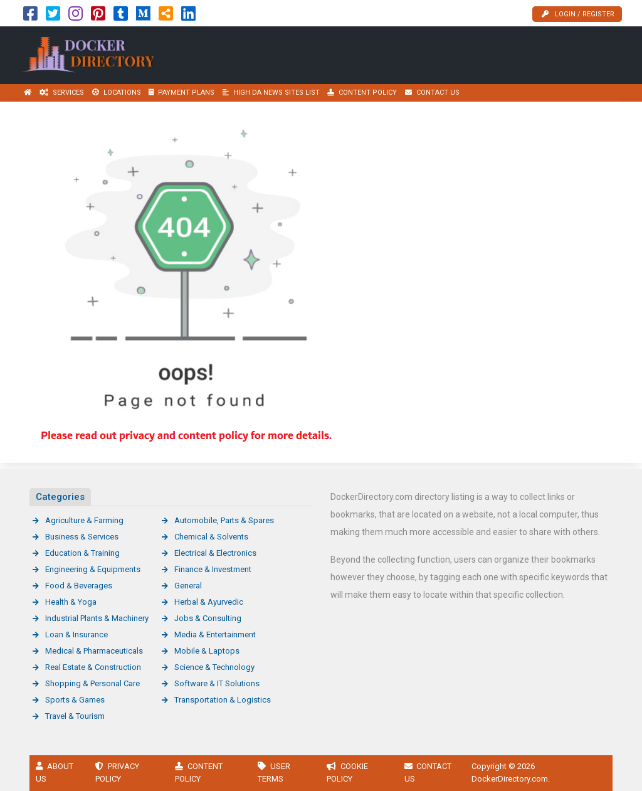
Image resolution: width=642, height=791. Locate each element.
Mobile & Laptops (206, 651)
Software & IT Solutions (217, 683)
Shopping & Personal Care (92, 683)
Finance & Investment (212, 569)
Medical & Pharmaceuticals (94, 651)
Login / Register (578, 14)
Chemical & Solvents (211, 536)
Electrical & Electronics (215, 553)
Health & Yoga (71, 602)
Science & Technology (214, 667)
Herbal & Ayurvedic (208, 602)
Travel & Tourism (75, 716)
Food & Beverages (78, 585)
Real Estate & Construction (93, 667)
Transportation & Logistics (222, 699)
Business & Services (81, 536)
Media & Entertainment (215, 634)
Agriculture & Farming (84, 520)
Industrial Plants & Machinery (97, 618)
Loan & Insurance (76, 634)
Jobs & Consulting (207, 618)
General (188, 585)
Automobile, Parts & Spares (224, 520)
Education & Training (82, 553)
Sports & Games (75, 699)
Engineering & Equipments (92, 569)
